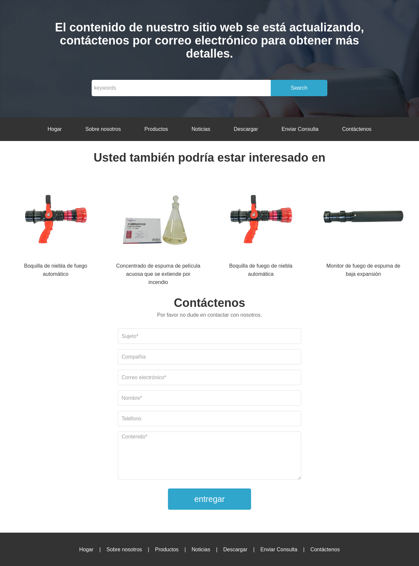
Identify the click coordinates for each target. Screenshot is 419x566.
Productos (156, 129)
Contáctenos (357, 129)
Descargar (246, 129)
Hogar (54, 129)
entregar (209, 499)
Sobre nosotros (103, 129)
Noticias (200, 129)
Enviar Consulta (300, 129)
